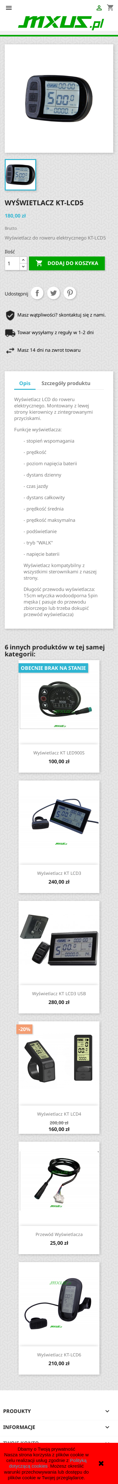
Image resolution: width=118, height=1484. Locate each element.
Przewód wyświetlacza (59, 1234)
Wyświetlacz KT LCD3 (59, 873)
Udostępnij (37, 293)
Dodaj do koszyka (67, 263)
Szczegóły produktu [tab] (66, 383)
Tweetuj (53, 293)
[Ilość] (12, 263)
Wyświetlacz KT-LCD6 (59, 1355)
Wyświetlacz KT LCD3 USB (59, 993)
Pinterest (70, 293)
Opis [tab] (25, 383)
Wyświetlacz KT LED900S (59, 753)
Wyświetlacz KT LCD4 (59, 1114)
